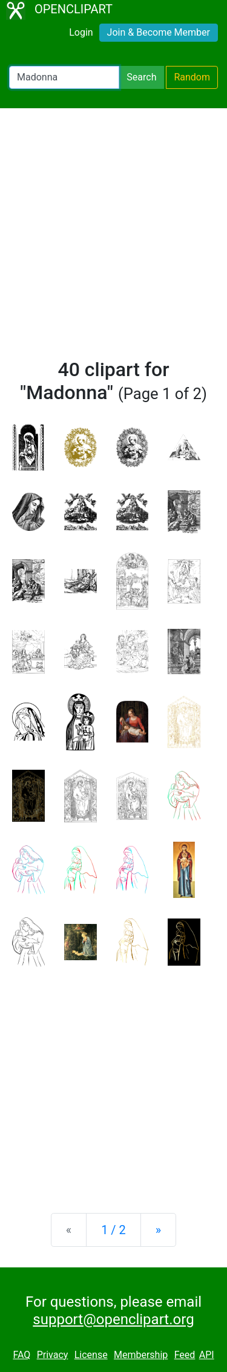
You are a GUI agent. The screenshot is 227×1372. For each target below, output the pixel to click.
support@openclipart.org (113, 1319)
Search (141, 77)
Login (81, 32)
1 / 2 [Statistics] (113, 1230)
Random (192, 77)
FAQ (21, 1355)
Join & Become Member (158, 32)
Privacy (52, 1355)
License (91, 1355)
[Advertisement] (113, 238)
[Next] (158, 1230)
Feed (185, 1355)
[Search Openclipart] (64, 77)
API (206, 1355)
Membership (141, 1355)
